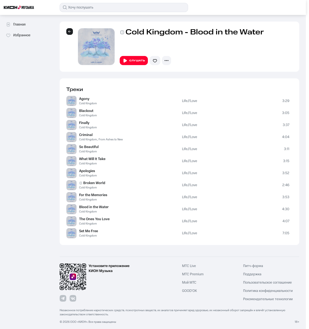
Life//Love (189, 100)
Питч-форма (253, 265)
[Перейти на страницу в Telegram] (63, 298)
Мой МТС (189, 282)
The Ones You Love (94, 219)
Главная (15, 24)
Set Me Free (88, 231)
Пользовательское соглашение (267, 282)
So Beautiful (89, 146)
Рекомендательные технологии (268, 299)
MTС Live (189, 265)
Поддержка (252, 274)
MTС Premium (193, 274)
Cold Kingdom (88, 103)
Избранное (18, 35)
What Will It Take (92, 159)
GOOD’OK (189, 290)
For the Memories (93, 195)
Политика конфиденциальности (268, 290)
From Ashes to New (111, 139)
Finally (84, 122)
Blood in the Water (94, 207)
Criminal (86, 134)
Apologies (87, 171)
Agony (84, 98)
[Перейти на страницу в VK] (73, 298)
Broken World (94, 183)
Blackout (86, 110)
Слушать (134, 60)
